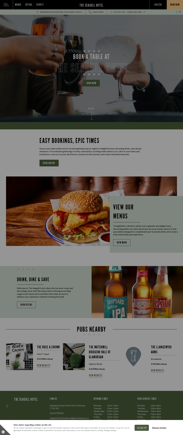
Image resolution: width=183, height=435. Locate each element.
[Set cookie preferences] (5, 429)
